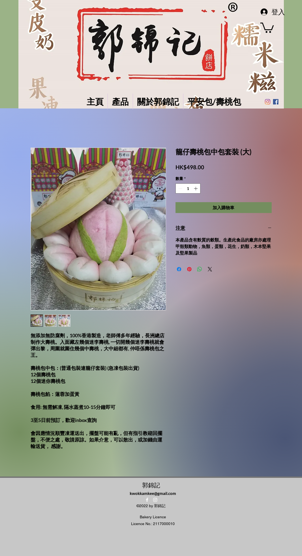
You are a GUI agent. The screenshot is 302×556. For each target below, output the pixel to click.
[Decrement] (179, 188)
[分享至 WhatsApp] (199, 269)
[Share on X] (210, 269)
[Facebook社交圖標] (275, 101)
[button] (267, 27)
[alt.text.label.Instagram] (155, 500)
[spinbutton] (188, 188)
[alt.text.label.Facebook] (147, 500)
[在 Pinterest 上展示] (189, 269)
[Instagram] (267, 101)
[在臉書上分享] (179, 269)
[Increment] (196, 188)
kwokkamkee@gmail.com (153, 493)
